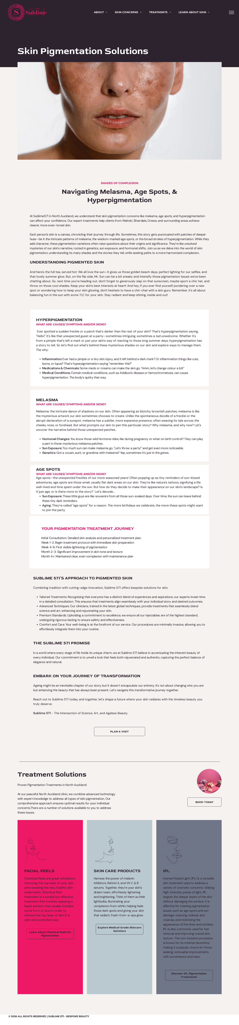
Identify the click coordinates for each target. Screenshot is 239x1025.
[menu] (231, 12)
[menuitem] (100, 12)
